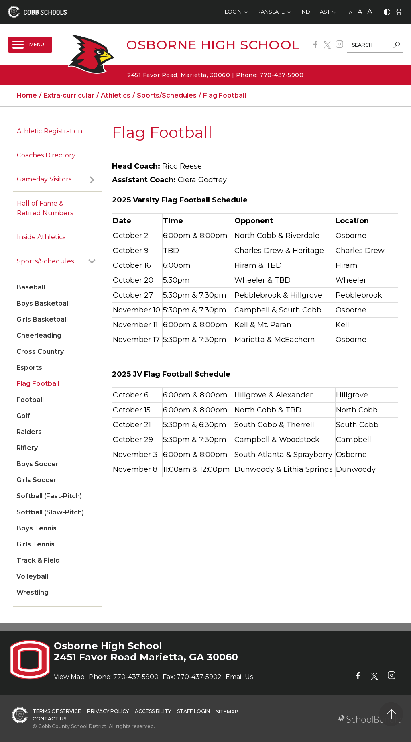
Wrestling (32, 592)
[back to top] (391, 714)
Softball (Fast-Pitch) (49, 496)
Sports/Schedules (45, 261)
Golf (23, 416)
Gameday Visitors (44, 179)
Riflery (27, 448)
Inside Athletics (41, 237)
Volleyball (32, 576)
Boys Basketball (43, 303)
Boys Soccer (37, 464)
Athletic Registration (49, 131)
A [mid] (360, 12)
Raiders (29, 432)
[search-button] (396, 46)
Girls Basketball (42, 319)
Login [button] (233, 11)
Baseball (30, 287)
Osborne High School (213, 45)
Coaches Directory (46, 155)
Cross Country (40, 351)
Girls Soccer (36, 480)
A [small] (350, 12)
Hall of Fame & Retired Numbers (45, 208)
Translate (269, 11)
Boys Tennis (36, 528)
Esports (29, 367)
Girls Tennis (35, 544)
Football (30, 400)
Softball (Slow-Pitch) (50, 512)
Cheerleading (38, 335)
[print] (399, 12)
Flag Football (37, 383)
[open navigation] (30, 45)
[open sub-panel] (92, 179)
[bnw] (387, 12)
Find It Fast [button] (313, 11)
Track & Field (38, 560)
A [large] (369, 11)
